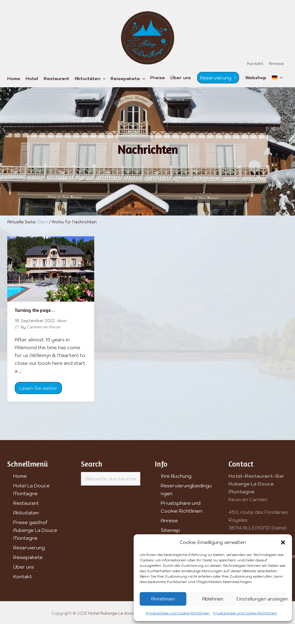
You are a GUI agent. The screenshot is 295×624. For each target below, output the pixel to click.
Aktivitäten (26, 513)
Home (20, 476)
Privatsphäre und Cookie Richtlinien (178, 613)
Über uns (23, 567)
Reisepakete (28, 557)
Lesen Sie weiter (38, 389)
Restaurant (26, 503)
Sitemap (170, 530)
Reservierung (29, 548)
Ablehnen (212, 599)
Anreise (169, 520)
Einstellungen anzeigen (262, 599)
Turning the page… (35, 310)
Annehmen (163, 599)
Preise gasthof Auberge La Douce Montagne (35, 530)
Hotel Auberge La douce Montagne (123, 613)
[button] (283, 542)
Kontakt (22, 576)
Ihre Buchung (176, 476)
